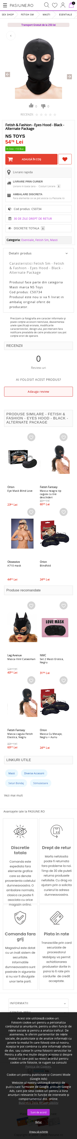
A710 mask (14, 565)
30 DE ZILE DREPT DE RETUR (33, 218)
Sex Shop (8, 14)
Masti (46, 14)
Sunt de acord (38, 1112)
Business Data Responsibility (38, 1103)
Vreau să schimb (38, 1131)
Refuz (38, 1122)
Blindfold (45, 565)
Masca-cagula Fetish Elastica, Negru (20, 735)
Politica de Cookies (38, 1067)
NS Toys (15, 136)
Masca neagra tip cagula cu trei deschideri (50, 494)
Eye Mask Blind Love (20, 490)
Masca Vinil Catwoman (21, 659)
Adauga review (38, 392)
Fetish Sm (27, 14)
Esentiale (65, 14)
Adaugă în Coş (31, 159)
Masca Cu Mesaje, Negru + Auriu (51, 735)
